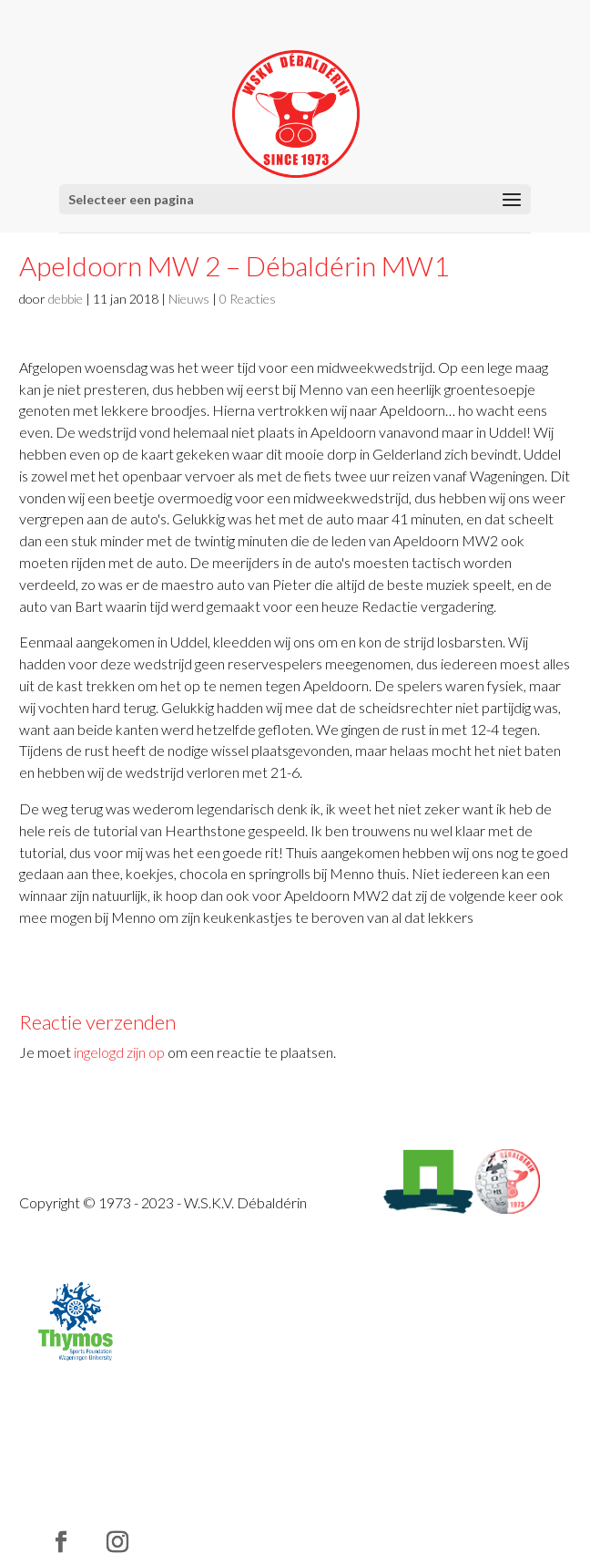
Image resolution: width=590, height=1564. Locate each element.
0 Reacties (247, 298)
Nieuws (188, 298)
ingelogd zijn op (119, 1052)
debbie (65, 298)
